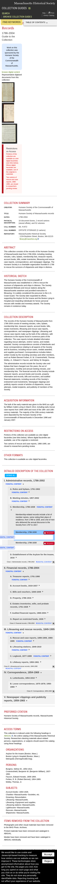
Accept (48, 854)
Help (44, 13)
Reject (48, 861)
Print (51, 13)
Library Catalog (48, 15)
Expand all (11, 475)
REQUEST (50, 533)
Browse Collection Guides (17, 17)
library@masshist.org (28, 239)
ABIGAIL (7, 736)
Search (6, 13)
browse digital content (11, 72)
